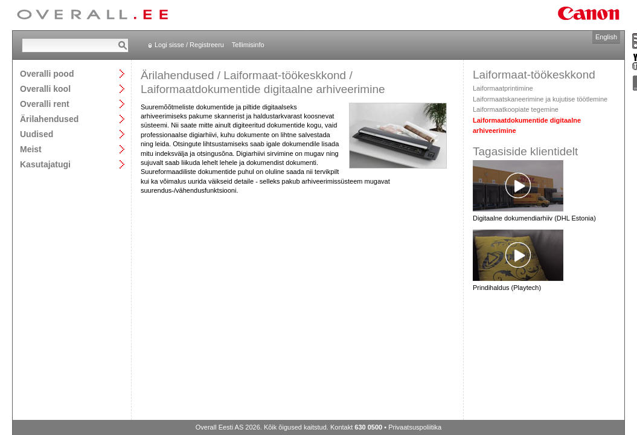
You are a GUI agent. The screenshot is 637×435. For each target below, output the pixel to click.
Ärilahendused (49, 118)
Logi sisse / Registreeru (189, 44)
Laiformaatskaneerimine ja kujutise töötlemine (540, 99)
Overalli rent (44, 103)
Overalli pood (47, 73)
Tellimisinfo (248, 44)
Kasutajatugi (45, 164)
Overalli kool (45, 88)
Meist (31, 148)
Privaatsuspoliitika (414, 427)
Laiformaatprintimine (503, 88)
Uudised (36, 133)
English (606, 36)
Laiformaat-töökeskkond (284, 75)
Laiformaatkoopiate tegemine (516, 109)
